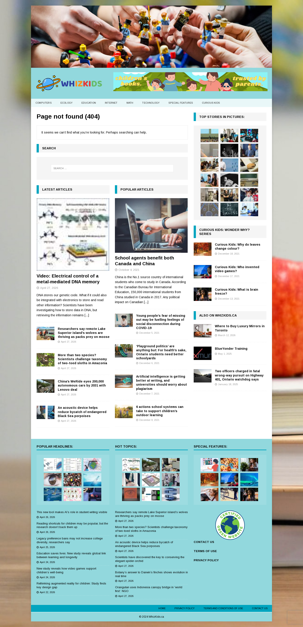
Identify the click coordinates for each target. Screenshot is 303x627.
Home (162, 608)
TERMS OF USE (205, 551)
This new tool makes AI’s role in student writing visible (72, 512)
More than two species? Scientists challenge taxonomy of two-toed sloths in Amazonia (82, 359)
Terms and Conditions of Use (223, 608)
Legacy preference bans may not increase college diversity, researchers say (70, 540)
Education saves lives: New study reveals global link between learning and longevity (71, 555)
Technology (151, 102)
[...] (87, 315)
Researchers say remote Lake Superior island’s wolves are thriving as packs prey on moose (84, 333)
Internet (111, 102)
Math (130, 102)
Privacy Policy (184, 608)
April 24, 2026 (47, 562)
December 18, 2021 (228, 253)
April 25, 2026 (47, 547)
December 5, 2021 (149, 332)
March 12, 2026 (226, 335)
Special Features (180, 102)
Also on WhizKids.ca (218, 315)
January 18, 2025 (228, 384)
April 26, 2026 (47, 517)
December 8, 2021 (149, 420)
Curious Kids (211, 102)
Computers (43, 102)
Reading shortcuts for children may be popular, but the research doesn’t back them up (72, 525)
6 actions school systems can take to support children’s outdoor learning (159, 411)
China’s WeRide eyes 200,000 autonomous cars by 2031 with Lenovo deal (82, 385)
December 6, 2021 (149, 363)
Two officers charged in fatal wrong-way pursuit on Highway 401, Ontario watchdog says (239, 375)
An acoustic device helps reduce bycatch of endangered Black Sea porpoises (82, 411)
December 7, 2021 (149, 393)
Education (88, 102)
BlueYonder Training (231, 348)
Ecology (66, 102)
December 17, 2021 (228, 276)
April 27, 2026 (49, 288)
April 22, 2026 (47, 592)
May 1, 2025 (225, 353)
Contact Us (260, 608)
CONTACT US (204, 542)
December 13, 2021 (228, 298)
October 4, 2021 (128, 269)
